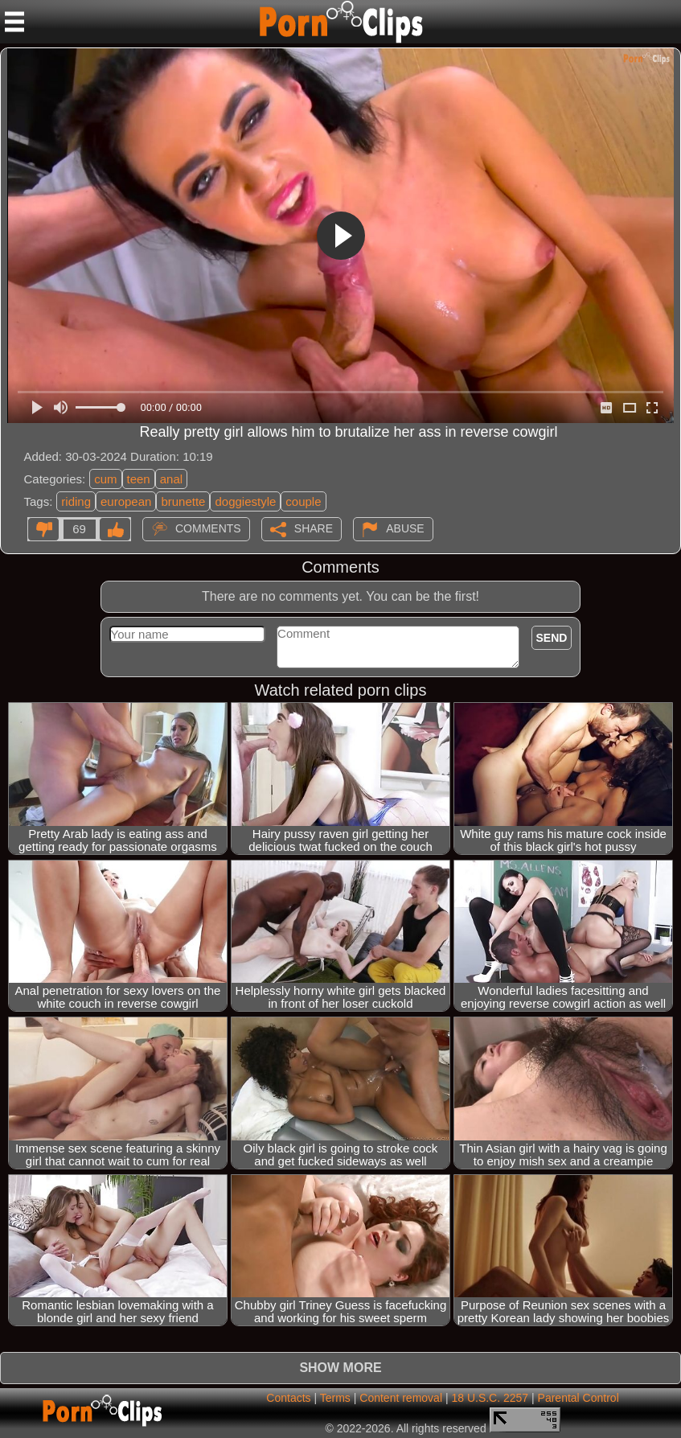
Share (313, 528)
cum (105, 479)
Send (552, 637)
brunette (183, 501)
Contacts (288, 1397)
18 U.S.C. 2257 (489, 1397)
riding (76, 501)
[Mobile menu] (14, 22)
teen (138, 479)
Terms (335, 1397)
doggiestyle (245, 501)
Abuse (405, 528)
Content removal (400, 1397)
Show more (340, 1367)
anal (171, 479)
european (126, 501)
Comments (208, 528)
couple (303, 501)
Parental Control (578, 1397)
